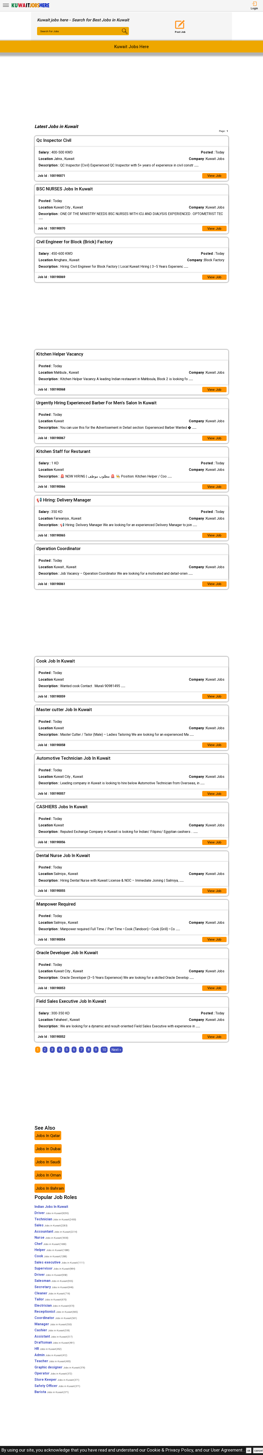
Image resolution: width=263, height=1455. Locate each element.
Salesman (53, 1286)
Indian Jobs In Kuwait (51, 1212)
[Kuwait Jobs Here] (30, 7)
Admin (50, 1360)
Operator (53, 1379)
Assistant (53, 1342)
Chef (50, 1249)
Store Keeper (56, 1385)
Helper (51, 1255)
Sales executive (59, 1267)
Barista (51, 1397)
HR (48, 1354)
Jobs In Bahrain (50, 1193)
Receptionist (56, 1317)
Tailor (50, 1304)
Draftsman (54, 1348)
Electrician (54, 1311)
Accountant (55, 1237)
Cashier (52, 1335)
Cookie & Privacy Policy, (171, 1450)
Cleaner (52, 1298)
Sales (50, 1230)
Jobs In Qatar (48, 1140)
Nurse (51, 1243)
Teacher (52, 1366)
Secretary (54, 1292)
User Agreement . (228, 1450)
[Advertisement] (131, 88)
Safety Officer (57, 1391)
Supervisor (54, 1274)
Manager (53, 1329)
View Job (214, 176)
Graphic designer (59, 1372)
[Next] (116, 1055)
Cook (50, 1261)
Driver (51, 1218)
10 (104, 1055)
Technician (55, 1224)
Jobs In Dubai (48, 1153)
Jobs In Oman (48, 1180)
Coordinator (55, 1323)
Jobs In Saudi (48, 1167)
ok (248, 1450)
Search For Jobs (50, 31)
